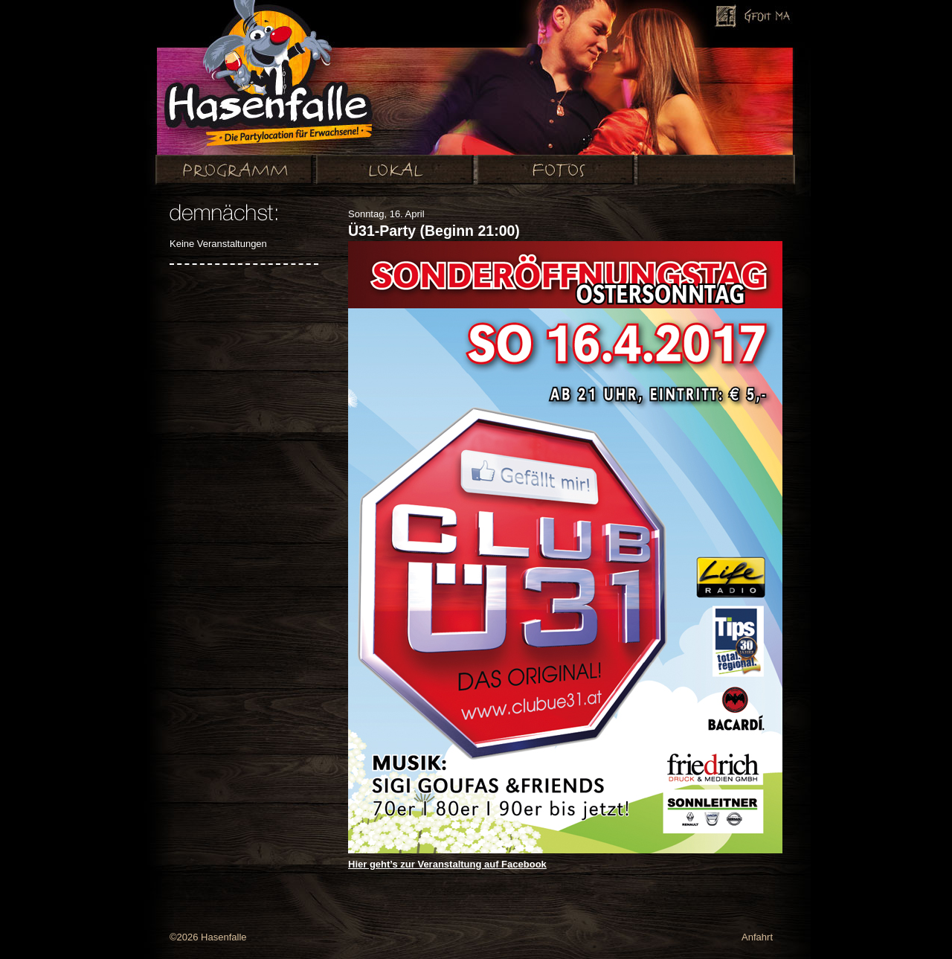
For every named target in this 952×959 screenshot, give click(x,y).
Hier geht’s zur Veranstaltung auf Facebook (447, 864)
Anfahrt (757, 937)
